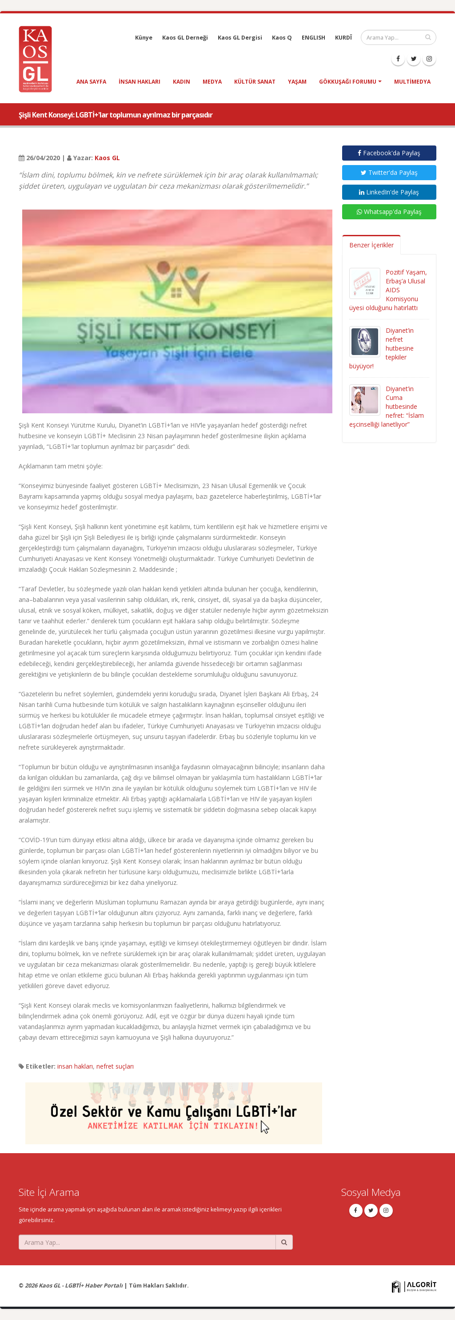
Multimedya (412, 81)
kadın (181, 81)
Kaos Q (282, 37)
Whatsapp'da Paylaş (389, 211)
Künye (143, 37)
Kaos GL (107, 157)
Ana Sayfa (91, 81)
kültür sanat (254, 81)
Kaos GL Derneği (185, 37)
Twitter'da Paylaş (389, 172)
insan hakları (139, 81)
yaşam (297, 81)
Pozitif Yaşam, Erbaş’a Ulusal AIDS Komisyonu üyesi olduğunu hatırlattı (388, 290)
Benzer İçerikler (371, 245)
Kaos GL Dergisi (240, 37)
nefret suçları (115, 1066)
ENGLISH (313, 37)
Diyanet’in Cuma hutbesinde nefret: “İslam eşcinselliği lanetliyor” (386, 406)
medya (212, 81)
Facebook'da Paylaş (389, 153)
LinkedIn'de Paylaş (389, 192)
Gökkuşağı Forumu (347, 81)
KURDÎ (343, 37)
